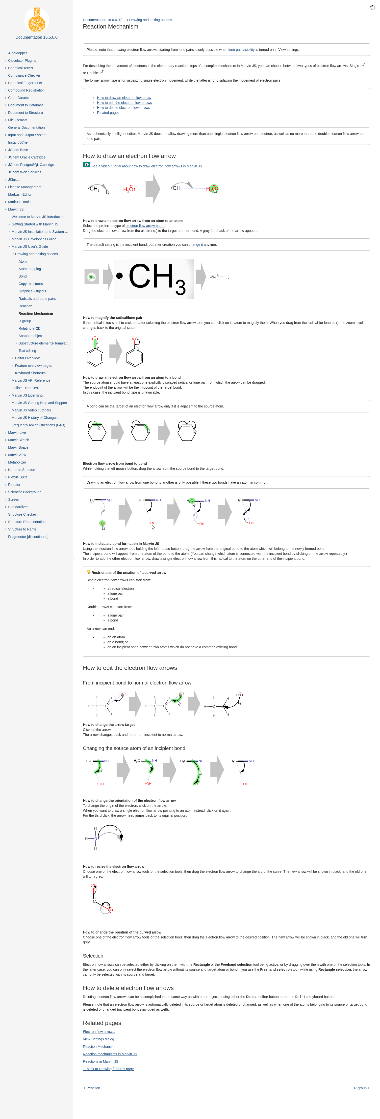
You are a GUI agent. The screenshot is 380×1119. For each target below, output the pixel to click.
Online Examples (25, 388)
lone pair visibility (241, 50)
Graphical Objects (32, 291)
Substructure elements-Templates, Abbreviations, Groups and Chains (48, 343)
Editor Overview (27, 358)
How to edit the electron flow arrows (124, 103)
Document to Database (26, 105)
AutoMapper (17, 53)
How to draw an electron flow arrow (124, 98)
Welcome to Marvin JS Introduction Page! (43, 217)
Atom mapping (30, 269)
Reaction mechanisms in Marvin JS (110, 1054)
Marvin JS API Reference (31, 380)
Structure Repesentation (27, 522)
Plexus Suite (17, 477)
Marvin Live (17, 433)
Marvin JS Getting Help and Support (39, 403)
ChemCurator (18, 98)
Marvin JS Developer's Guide (34, 239)
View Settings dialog (98, 1039)
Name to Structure (22, 470)
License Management (24, 187)
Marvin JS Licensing (27, 395)
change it (196, 245)
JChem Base (18, 150)
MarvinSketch (18, 440)
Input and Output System (27, 135)
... (124, 20)
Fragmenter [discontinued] (28, 537)
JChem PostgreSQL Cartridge (31, 165)
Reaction (25, 306)
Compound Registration (26, 90)
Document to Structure (25, 113)
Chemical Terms (20, 68)
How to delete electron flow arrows (123, 108)
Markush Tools (19, 202)
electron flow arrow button (145, 226)
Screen (13, 499)
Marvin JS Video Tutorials (31, 410)
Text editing (27, 351)
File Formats (17, 120)
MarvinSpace (18, 447)
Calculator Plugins (22, 60)
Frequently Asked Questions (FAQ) (38, 425)
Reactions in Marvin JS (100, 1061)
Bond (23, 276)
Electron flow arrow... (99, 1031)
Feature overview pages (33, 366)
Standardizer (18, 507)
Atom (23, 261)
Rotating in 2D (30, 328)
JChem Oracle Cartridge (27, 157)
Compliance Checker (24, 75)
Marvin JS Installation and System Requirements (45, 232)
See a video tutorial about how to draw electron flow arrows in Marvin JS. (147, 166)
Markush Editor (19, 194)
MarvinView (17, 455)
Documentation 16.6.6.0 (101, 20)
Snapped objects (31, 336)
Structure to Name (22, 529)
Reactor (14, 485)
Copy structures (31, 284)
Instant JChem (19, 142)
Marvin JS (16, 209)
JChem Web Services (24, 172)
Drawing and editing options (36, 254)
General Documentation (26, 127)
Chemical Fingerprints (25, 83)
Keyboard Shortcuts (30, 373)
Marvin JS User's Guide (30, 247)
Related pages (108, 113)
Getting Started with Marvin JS (35, 224)
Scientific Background (25, 492)
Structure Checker (22, 514)
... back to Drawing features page (108, 1069)
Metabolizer (17, 462)
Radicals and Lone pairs (37, 299)
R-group (25, 321)
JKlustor (14, 180)
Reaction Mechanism (36, 313)
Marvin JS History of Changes (34, 418)
